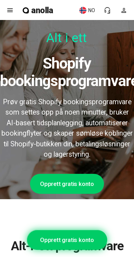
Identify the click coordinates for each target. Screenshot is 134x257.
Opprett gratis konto (67, 183)
